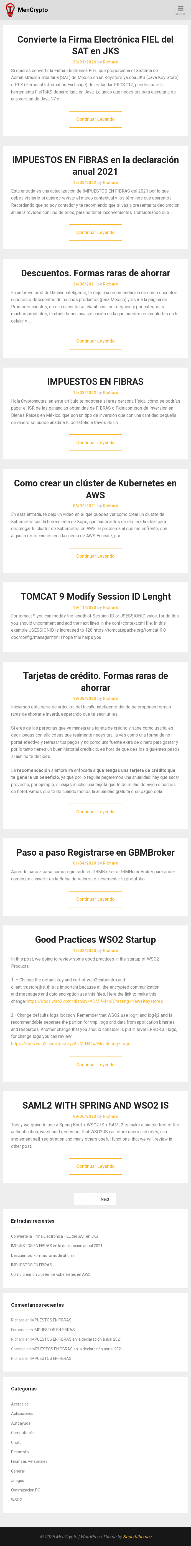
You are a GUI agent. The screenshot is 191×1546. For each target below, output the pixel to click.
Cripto (16, 1442)
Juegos (17, 1480)
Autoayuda (20, 1423)
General (18, 1471)
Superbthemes (137, 1536)
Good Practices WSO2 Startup (95, 939)
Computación (23, 1433)
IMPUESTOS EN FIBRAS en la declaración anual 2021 (57, 1246)
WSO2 (16, 1500)
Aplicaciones (22, 1413)
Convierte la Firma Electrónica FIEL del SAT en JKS (54, 1236)
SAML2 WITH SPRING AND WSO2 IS (95, 1105)
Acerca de (20, 1404)
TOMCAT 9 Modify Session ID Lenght (96, 596)
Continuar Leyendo (95, 119)
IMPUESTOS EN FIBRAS (95, 381)
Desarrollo (20, 1452)
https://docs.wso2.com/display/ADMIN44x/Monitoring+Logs (70, 1043)
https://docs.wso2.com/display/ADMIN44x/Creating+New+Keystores (95, 1001)
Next (105, 1199)
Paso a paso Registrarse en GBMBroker (95, 852)
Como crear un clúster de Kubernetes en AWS (51, 1274)
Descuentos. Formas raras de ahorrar (95, 273)
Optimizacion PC (25, 1490)
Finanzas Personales (29, 1461)
